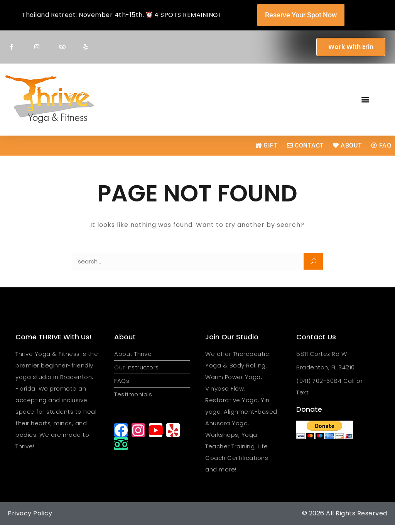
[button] (365, 99)
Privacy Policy (30, 513)
